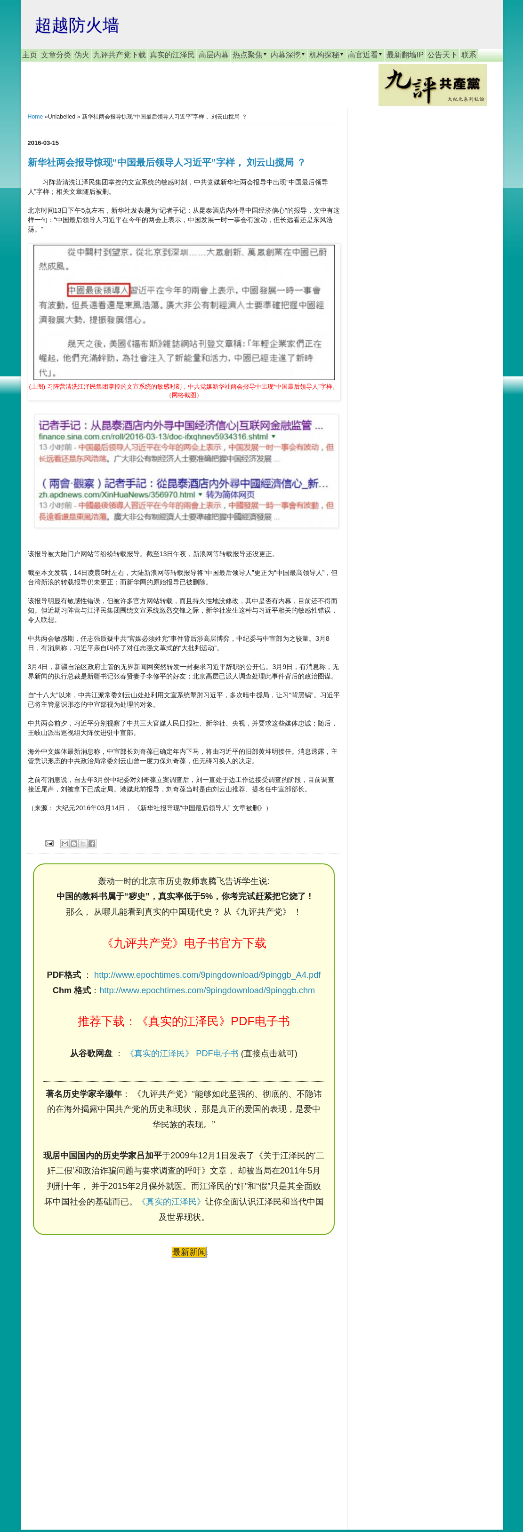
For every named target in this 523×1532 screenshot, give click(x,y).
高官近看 (365, 54)
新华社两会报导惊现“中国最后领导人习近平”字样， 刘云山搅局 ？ (167, 162)
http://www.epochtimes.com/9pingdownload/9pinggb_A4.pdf (207, 975)
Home (35, 116)
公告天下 (442, 55)
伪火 (81, 55)
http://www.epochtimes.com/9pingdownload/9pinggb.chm (207, 990)
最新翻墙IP (405, 55)
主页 (29, 55)
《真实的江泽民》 (171, 1201)
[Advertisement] (98, 1388)
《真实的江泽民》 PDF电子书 (182, 1053)
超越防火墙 (77, 25)
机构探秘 (326, 54)
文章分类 (56, 55)
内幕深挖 (288, 54)
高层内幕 (214, 55)
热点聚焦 (250, 54)
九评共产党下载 (119, 55)
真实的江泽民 (172, 55)
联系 (468, 55)
